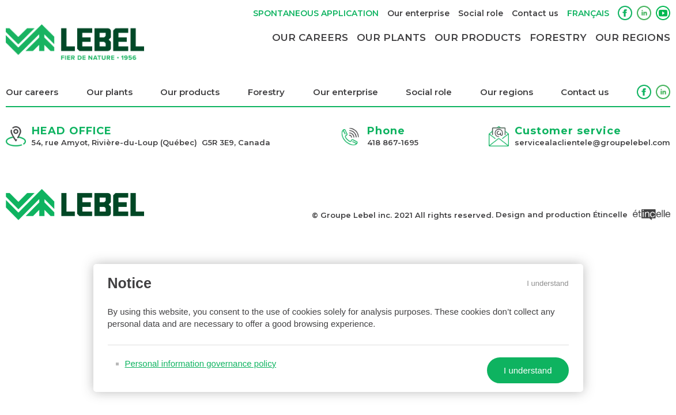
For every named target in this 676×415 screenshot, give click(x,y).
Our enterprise (418, 13)
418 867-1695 (392, 142)
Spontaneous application (316, 13)
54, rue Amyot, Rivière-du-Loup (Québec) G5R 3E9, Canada (151, 142)
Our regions (632, 37)
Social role (480, 13)
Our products (478, 37)
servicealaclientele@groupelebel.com (592, 142)
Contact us (535, 13)
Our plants (391, 37)
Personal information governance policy (199, 363)
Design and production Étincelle (583, 214)
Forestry (558, 37)
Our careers (310, 37)
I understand (549, 282)
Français (588, 13)
